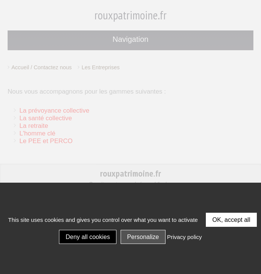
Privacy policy (184, 237)
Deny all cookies (87, 237)
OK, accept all (231, 220)
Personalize (143, 237)
